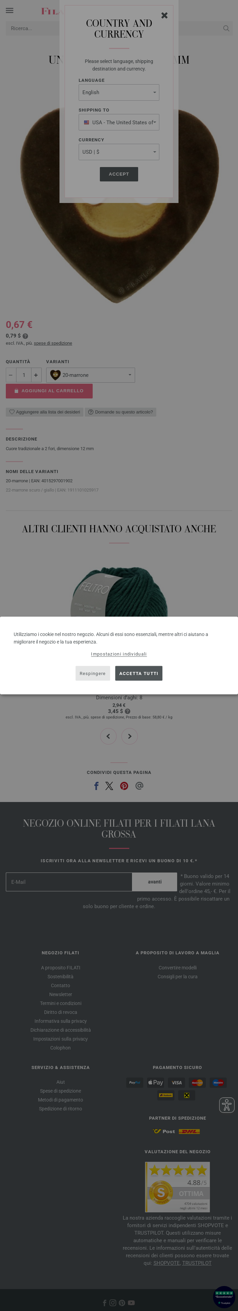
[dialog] (119, 656)
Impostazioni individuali (119, 654)
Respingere (93, 673)
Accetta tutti (139, 673)
